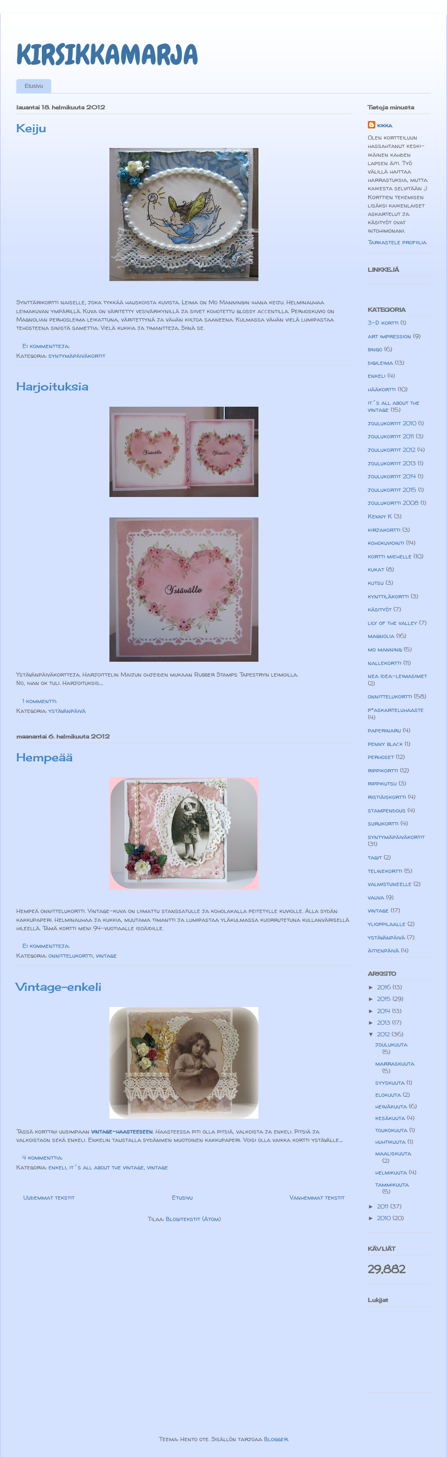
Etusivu (34, 86)
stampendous (387, 810)
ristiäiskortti (387, 796)
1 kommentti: (40, 701)
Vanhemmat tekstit (317, 1197)
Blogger (276, 1439)
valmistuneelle (390, 884)
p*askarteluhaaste (396, 709)
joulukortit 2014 (392, 476)
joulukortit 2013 (392, 463)
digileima (380, 362)
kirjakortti (384, 529)
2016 (385, 987)
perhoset (381, 756)
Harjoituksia (52, 386)
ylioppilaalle (387, 924)
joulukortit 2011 (391, 436)
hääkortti (382, 389)
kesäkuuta (391, 1118)
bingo (375, 349)
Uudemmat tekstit (48, 1197)
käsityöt (380, 609)
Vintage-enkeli (59, 987)
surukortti (383, 823)
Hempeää (44, 757)
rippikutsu (382, 783)
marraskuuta (394, 1063)
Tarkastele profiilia (397, 242)
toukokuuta (392, 1130)
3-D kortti (383, 322)
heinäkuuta (392, 1106)
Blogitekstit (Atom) (193, 1219)
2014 (384, 1011)
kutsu (376, 582)
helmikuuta (392, 1172)
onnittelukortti (70, 955)
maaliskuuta (393, 1153)
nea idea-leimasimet (397, 675)
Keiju (31, 128)
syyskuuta (390, 1082)
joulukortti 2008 (393, 502)
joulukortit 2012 (391, 449)
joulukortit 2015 (392, 489)
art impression (389, 336)
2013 (384, 1022)
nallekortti (384, 662)
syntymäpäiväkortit (76, 355)
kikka (384, 125)
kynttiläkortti (388, 596)
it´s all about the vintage (106, 1167)
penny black (385, 743)
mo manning (385, 649)
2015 (385, 998)
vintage (106, 955)
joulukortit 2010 (392, 423)
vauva (376, 897)
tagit (375, 857)
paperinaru (384, 730)
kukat (376, 569)
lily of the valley (392, 622)
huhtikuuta (391, 1141)
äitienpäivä (383, 950)
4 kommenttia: (43, 1157)
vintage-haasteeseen (122, 1131)
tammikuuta (392, 1184)
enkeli (57, 1167)
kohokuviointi (386, 542)
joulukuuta (391, 1044)
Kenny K (380, 516)
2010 (385, 1218)
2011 (383, 1206)
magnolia (381, 635)
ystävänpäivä (67, 710)
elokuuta (389, 1094)
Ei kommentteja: (46, 346)
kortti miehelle (390, 556)
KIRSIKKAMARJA (107, 55)
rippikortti (383, 770)
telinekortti (385, 870)
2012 (384, 1034)
